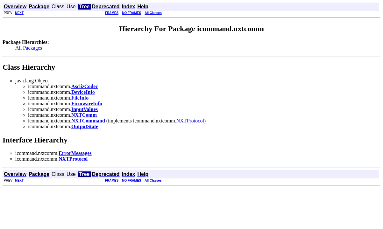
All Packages (28, 48)
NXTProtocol (190, 120)
